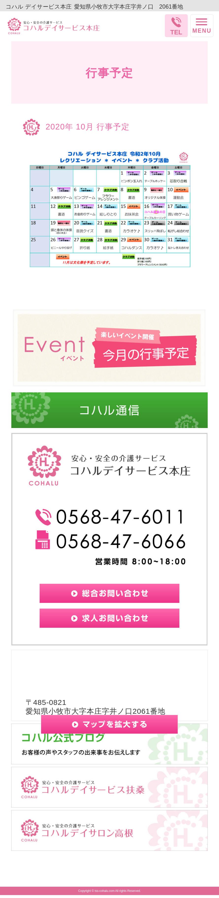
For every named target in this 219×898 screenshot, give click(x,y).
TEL (176, 32)
